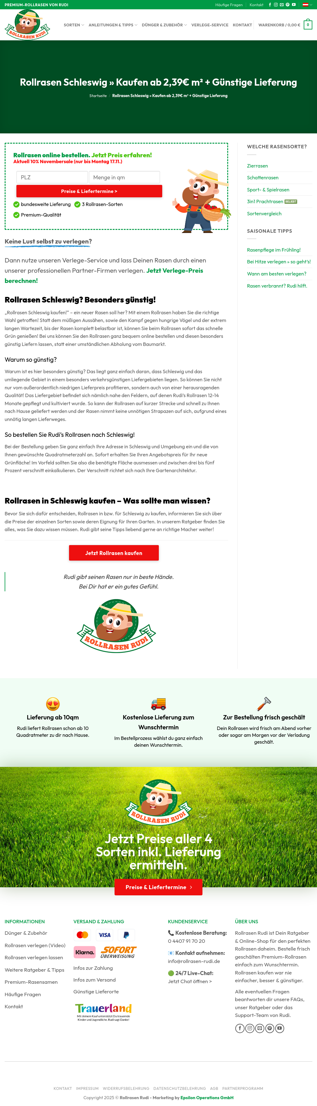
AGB (214, 1088)
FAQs (296, 999)
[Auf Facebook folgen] (270, 5)
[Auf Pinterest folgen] (287, 5)
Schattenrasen (263, 177)
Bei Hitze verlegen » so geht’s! (279, 261)
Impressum (87, 1088)
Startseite (98, 95)
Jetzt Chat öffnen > (190, 981)
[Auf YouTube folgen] (294, 5)
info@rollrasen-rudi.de (194, 961)
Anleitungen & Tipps (113, 25)
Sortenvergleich (264, 213)
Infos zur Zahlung (93, 968)
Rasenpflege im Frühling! (274, 250)
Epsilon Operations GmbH (207, 1097)
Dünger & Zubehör (164, 25)
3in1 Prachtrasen (265, 201)
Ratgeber (260, 1007)
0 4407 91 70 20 (186, 941)
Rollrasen (246, 948)
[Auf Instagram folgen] (276, 5)
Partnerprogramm (242, 1088)
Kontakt (256, 4)
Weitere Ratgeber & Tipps (34, 969)
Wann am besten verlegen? (276, 274)
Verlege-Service (209, 24)
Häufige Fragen (229, 4)
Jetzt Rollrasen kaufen (113, 553)
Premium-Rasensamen (31, 981)
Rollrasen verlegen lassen (34, 957)
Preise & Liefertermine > (89, 191)
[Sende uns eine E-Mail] (282, 5)
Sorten (74, 25)
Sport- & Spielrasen (268, 189)
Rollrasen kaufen (254, 972)
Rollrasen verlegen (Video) (35, 945)
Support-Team (252, 1015)
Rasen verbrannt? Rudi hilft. (277, 286)
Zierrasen (257, 166)
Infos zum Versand (94, 979)
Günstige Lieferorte (96, 991)
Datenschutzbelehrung (180, 1088)
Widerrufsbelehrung (126, 1088)
